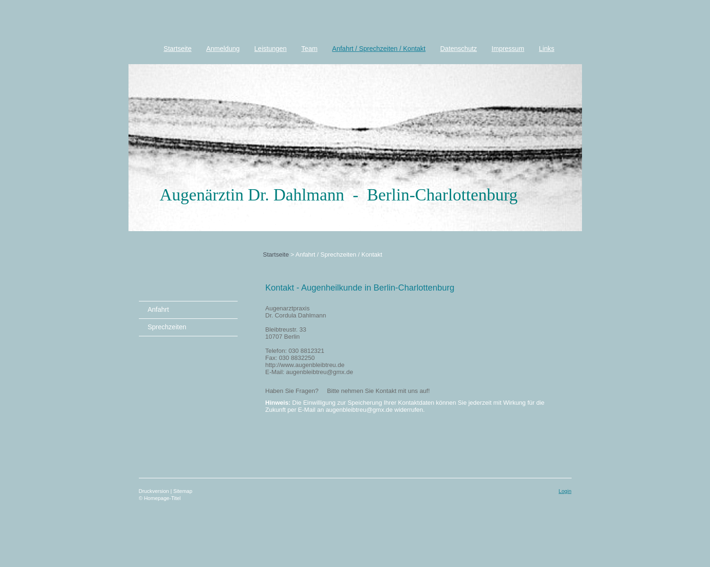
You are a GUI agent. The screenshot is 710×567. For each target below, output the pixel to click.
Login (565, 491)
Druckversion (155, 491)
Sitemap (182, 491)
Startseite (276, 254)
